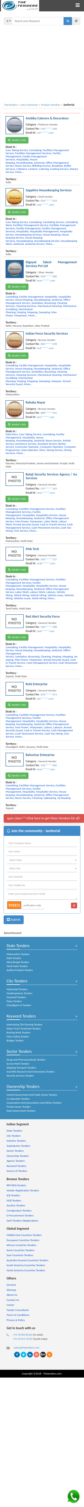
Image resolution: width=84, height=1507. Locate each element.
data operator (30, 450)
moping (21, 312)
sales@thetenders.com (26, 1347)
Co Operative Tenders (18, 1098)
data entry (12, 434)
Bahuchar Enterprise (40, 755)
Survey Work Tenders (17, 1063)
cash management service (42, 662)
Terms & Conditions (17, 1315)
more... (19, 172)
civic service (21, 530)
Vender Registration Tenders (22, 1190)
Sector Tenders (19, 1051)
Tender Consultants (17, 1310)
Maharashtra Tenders (17, 954)
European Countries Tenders (22, 1240)
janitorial (39, 162)
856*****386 (49, 276)
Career (10, 1305)
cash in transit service (53, 524)
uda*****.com (45, 631)
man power (22, 521)
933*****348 (49, 128)
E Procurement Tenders (19, 1215)
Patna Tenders (14, 1001)
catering (44, 169)
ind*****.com (45, 348)
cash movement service (45, 527)
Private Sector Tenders (18, 1106)
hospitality (22, 159)
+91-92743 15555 (22, 1339)
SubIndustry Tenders (18, 1146)
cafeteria (21, 169)
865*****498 (49, 344)
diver (42, 450)
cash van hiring (53, 733)
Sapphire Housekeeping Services (49, 190)
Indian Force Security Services (47, 333)
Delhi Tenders (13, 958)
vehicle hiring (38, 595)
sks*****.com (45, 698)
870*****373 (49, 694)
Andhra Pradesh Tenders (19, 970)
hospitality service (47, 515)
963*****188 (49, 627)
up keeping (64, 798)
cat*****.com (45, 132)
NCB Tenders (13, 1200)
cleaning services (26, 306)
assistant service (47, 443)
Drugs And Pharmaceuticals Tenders (25, 1059)
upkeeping (50, 798)
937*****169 (49, 488)
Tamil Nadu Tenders (17, 966)
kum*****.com (46, 280)
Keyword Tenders (21, 1016)
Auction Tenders (15, 1205)
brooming (50, 303)
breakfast (57, 165)
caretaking (35, 150)
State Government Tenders (20, 1110)
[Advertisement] (36, 61)
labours (50, 592)
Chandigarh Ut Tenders (18, 1005)
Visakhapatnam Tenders (19, 993)
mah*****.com (46, 563)
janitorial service (35, 244)
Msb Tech (32, 549)
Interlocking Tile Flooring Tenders (24, 1024)
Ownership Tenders (22, 1086)
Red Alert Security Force (43, 616)
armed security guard (26, 524)
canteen (33, 169)
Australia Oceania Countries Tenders (27, 1260)
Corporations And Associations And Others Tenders (33, 1102)
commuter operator (27, 446)
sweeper (56, 381)
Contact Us (12, 1300)
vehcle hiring (21, 595)
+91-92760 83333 (22, 1334)
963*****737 (49, 559)
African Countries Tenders (21, 1245)
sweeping (44, 312)
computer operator (51, 446)
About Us (11, 1295)
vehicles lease (22, 598)
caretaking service (53, 222)
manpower (20, 315)
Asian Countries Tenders (20, 1250)
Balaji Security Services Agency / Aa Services (51, 476)
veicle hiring (39, 598)
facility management (28, 228)
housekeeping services (28, 234)
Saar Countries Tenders (19, 1255)
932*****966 (49, 765)
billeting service (41, 165)
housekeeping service (46, 241)
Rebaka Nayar (35, 402)
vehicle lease (55, 595)
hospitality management (44, 231)
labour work (37, 592)
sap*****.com (45, 204)
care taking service (17, 150)
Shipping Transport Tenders (21, 1067)
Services (11, 1284)
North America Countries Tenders (25, 1270)
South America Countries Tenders (25, 1265)
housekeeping (24, 162)
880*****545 (49, 413)
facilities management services (33, 153)
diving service (55, 450)
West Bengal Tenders (17, 962)
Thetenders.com (52, 1373)
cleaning (46, 656)
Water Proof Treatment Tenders (23, 1028)
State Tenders (18, 945)
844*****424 (49, 200)
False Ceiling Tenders (17, 1036)
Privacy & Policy (15, 1320)
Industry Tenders (16, 1140)
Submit (13, 919)
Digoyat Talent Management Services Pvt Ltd (51, 264)
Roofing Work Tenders (18, 1032)
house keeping (52, 234)
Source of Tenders (16, 1171)
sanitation (37, 303)
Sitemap (11, 1290)
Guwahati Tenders (16, 997)
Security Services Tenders (20, 1075)
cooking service (59, 169)
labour (48, 727)
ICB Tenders (13, 1195)
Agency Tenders (15, 1161)
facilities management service (30, 225)
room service (23, 165)
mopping (32, 312)
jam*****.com (45, 417)
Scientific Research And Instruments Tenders (30, 1071)
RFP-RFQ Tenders (16, 1185)
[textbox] (38, 21)
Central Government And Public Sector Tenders (31, 1094)
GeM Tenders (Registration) (22, 1220)
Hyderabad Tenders (16, 989)
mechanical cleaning (50, 306)
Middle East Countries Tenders (24, 1235)
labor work (50, 521)
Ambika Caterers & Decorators (47, 118)
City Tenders (16, 981)
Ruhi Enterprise (36, 684)
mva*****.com (46, 769)
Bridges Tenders (14, 1040)
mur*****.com (46, 492)
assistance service (25, 443)
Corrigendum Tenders (19, 1210)
